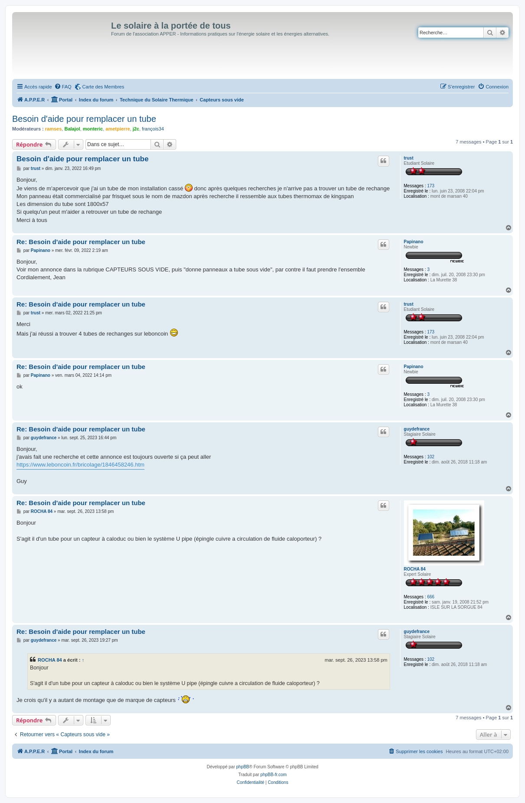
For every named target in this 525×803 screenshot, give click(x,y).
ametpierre (117, 128)
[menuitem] (63, 87)
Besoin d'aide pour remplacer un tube (84, 119)
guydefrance (417, 429)
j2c (136, 128)
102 (430, 456)
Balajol (72, 128)
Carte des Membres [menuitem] (103, 86)
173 (430, 185)
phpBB (242, 766)
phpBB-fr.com (273, 774)
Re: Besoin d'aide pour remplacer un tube (80, 241)
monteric (93, 128)
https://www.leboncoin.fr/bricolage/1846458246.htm (80, 464)
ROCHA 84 (415, 569)
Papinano (413, 241)
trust (408, 158)
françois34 (153, 128)
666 (430, 596)
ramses (53, 128)
